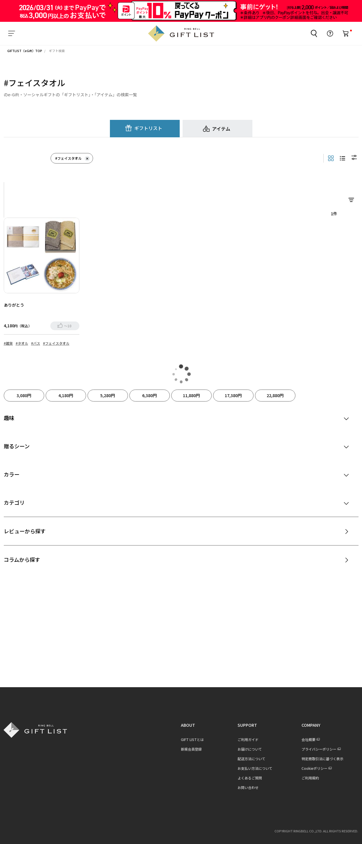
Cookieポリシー (311, 767)
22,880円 (275, 395)
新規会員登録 (187, 748)
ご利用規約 (306, 777)
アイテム (221, 128)
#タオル (22, 342)
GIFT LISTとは (188, 739)
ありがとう (14, 305)
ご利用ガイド (244, 739)
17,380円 (233, 395)
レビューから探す (25, 530)
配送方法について (248, 758)
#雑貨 (8, 342)
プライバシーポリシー (315, 748)
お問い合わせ (244, 787)
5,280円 (107, 395)
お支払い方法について (251, 767)
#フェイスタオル (72, 158)
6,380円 (149, 395)
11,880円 (191, 395)
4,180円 (65, 395)
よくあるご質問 (246, 777)
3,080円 (24, 395)
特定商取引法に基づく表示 (319, 758)
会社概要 (305, 739)
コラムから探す (22, 559)
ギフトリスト (148, 127)
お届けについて (246, 748)
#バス (35, 342)
